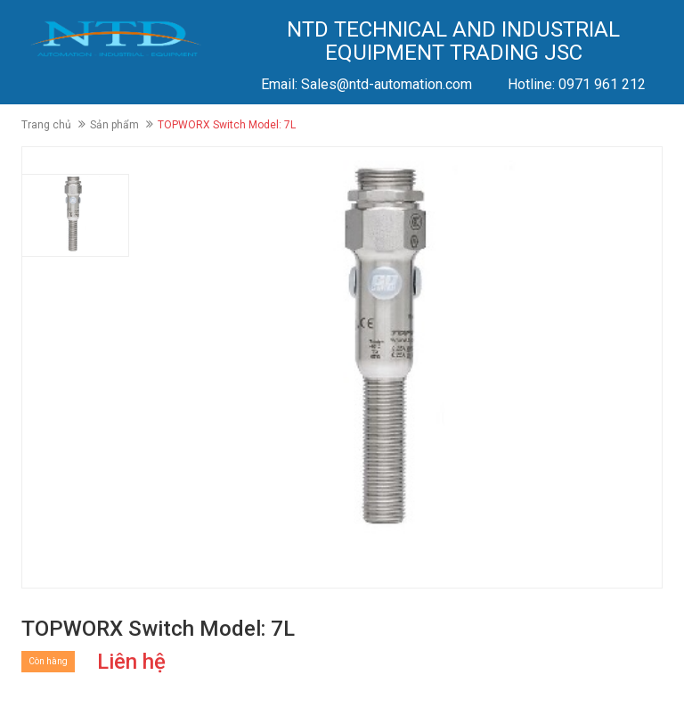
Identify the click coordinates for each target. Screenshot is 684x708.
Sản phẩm (114, 125)
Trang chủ (46, 125)
